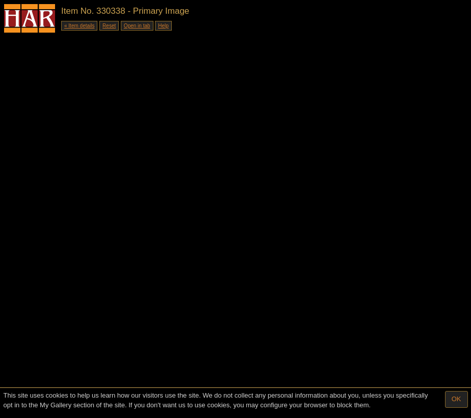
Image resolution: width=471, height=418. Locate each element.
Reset (109, 26)
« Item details (79, 26)
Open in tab (137, 26)
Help (163, 26)
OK (456, 399)
